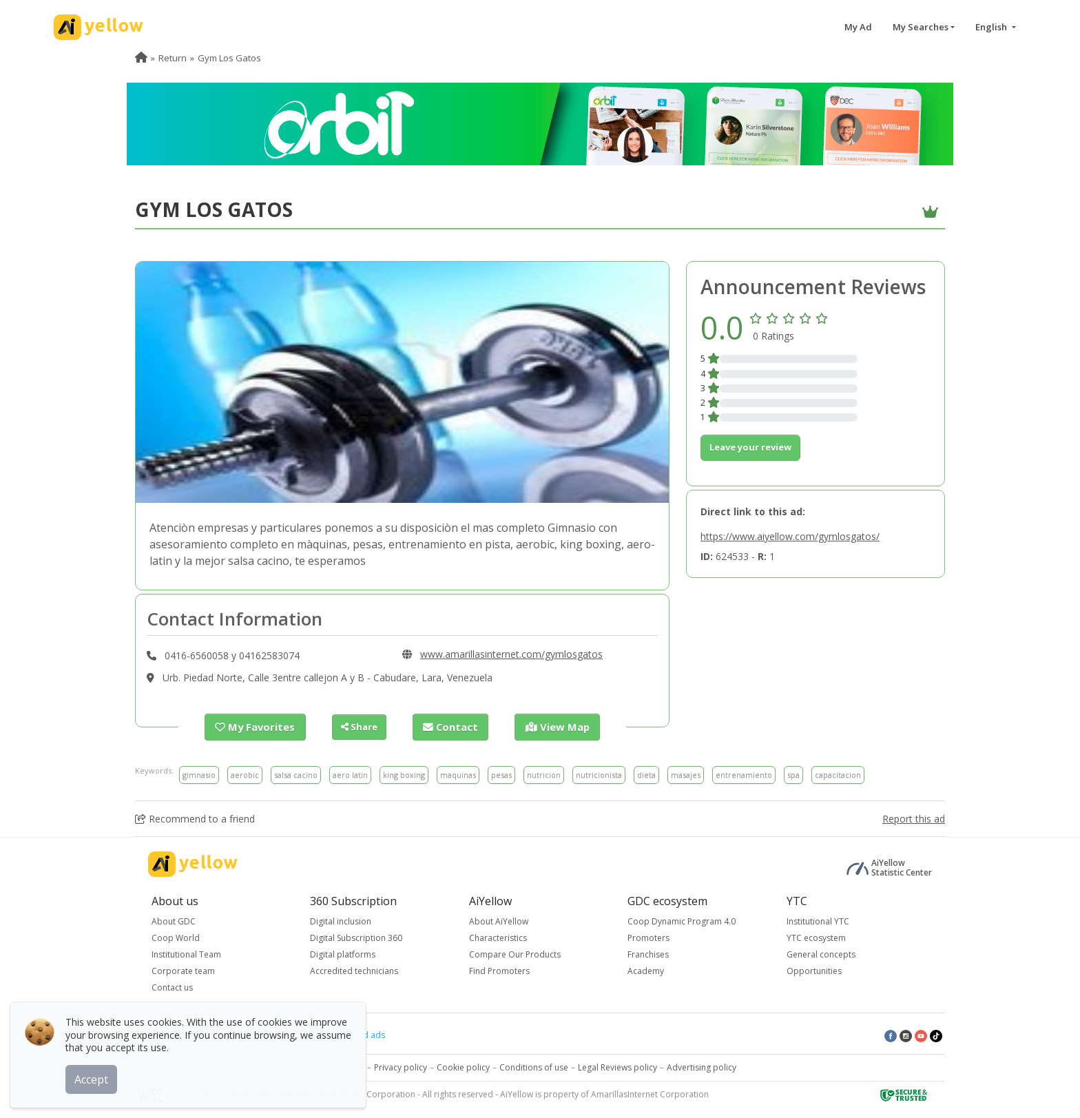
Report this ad (913, 818)
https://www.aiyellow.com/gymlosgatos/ (790, 536)
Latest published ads (344, 1034)
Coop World (176, 937)
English (992, 27)
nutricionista (599, 774)
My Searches (920, 27)
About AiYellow (498, 921)
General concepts (821, 954)
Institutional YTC (818, 921)
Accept (95, 1076)
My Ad (858, 27)
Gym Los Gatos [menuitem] (229, 58)
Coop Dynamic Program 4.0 (681, 921)
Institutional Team (186, 954)
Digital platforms (342, 954)
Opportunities (814, 970)
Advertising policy (701, 1067)
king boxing (404, 774)
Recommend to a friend (195, 818)
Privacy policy (400, 1067)
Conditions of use (533, 1067)
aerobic (245, 774)
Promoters (648, 937)
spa (793, 774)
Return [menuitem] (172, 58)
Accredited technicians (354, 970)
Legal (354, 1067)
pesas (501, 774)
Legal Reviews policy (617, 1067)
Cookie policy (463, 1067)
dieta (646, 774)
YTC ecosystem (816, 937)
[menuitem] (141, 58)
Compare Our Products (515, 954)
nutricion (544, 774)
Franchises (648, 954)
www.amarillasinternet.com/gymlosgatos (511, 654)
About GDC (174, 921)
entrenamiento (744, 774)
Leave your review (750, 447)
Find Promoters (499, 970)
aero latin (350, 774)
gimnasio (199, 774)
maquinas (458, 774)
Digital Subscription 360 (356, 937)
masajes (685, 774)
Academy (645, 970)
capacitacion (838, 774)
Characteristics (498, 937)
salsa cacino (296, 774)
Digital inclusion (340, 921)
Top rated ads (258, 1034)
